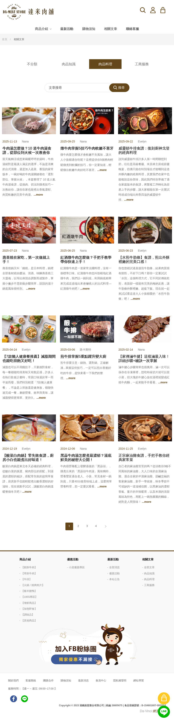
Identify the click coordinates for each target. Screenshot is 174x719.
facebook (13, 698)
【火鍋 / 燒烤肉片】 (33, 585)
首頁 (4, 39)
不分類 (32, 64)
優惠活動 (72, 559)
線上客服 (164, 712)
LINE (24, 698)
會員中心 (101, 680)
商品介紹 (41, 29)
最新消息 (83, 680)
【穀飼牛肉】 (29, 567)
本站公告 (114, 579)
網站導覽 (138, 680)
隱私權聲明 (119, 680)
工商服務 (142, 64)
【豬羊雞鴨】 (29, 590)
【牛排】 (26, 579)
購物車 (165, 10)
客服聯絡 (31, 680)
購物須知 (88, 29)
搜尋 (143, 10)
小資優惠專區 (77, 567)
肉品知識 (69, 64)
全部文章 (149, 567)
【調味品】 (27, 614)
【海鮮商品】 (29, 602)
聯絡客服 (132, 29)
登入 (153, 10)
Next (105, 526)
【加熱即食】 (29, 608)
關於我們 (13, 680)
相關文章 (110, 29)
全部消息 (114, 567)
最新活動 (66, 29)
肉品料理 (105, 64)
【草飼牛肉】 (29, 573)
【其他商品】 (29, 620)
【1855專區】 (29, 596)
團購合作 (48, 680)
